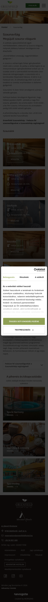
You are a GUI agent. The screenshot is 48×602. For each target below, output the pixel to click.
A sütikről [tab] (39, 277)
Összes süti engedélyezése (24, 321)
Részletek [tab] (24, 277)
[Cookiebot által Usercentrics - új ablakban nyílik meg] (34, 270)
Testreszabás (24, 330)
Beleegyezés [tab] (9, 277)
